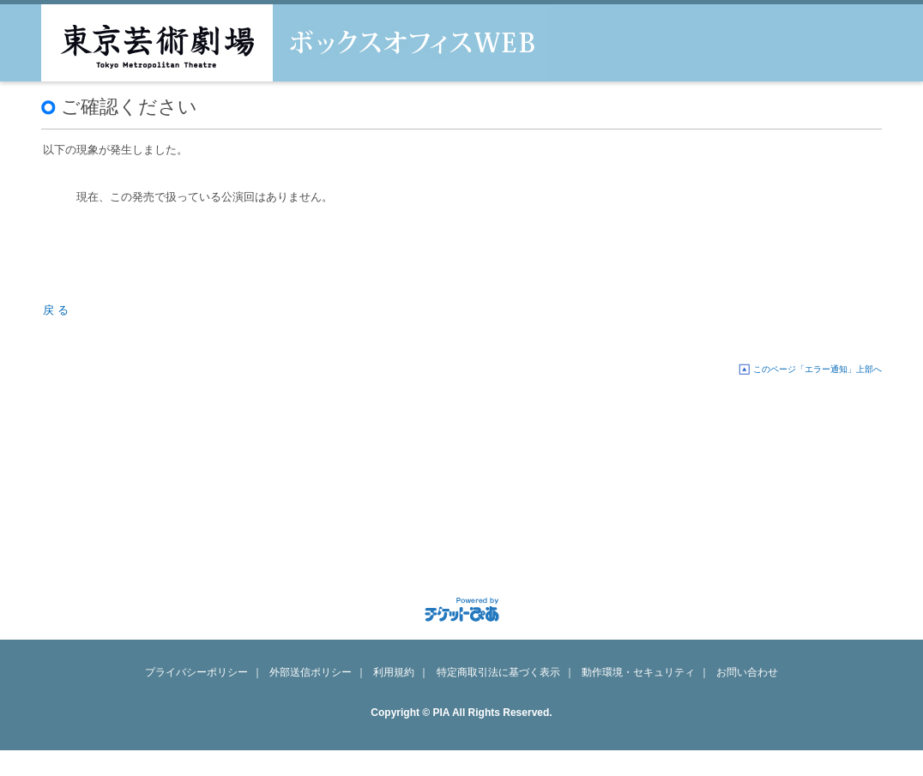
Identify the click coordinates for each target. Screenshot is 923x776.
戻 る (56, 310)
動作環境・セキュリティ (638, 672)
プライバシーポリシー (196, 672)
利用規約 (393, 672)
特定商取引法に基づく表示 (498, 672)
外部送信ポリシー (310, 672)
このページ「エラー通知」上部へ (817, 369)
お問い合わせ (747, 672)
